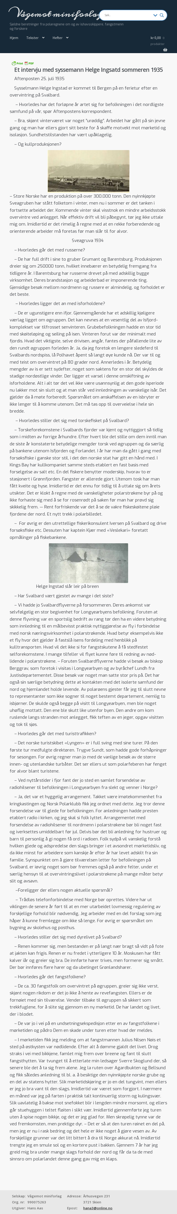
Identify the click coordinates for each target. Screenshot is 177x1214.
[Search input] (128, 15)
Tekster (32, 37)
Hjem (14, 37)
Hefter (57, 37)
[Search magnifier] (162, 15)
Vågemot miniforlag (58, 14)
